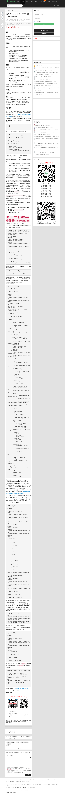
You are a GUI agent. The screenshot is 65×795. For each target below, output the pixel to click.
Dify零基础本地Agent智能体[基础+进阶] (44, 81)
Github (26, 780)
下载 (49, 2)
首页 (7, 10)
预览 (12, 755)
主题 (18, 2)
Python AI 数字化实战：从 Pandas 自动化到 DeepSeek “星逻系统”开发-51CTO (47, 153)
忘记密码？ (52, 25)
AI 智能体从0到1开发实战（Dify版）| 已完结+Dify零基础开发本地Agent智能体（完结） (47, 69)
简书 (15, 711)
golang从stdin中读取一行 (41, 125)
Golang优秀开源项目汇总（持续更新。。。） (45, 129)
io (18, 742)
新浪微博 (32, 780)
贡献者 (16, 780)
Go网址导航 (42, 1)
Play (37, 780)
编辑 (7, 755)
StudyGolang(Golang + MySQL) (19, 787)
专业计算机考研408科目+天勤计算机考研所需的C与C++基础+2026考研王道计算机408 (47, 73)
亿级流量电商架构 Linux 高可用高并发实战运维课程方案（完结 (47, 93)
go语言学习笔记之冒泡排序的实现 (42, 127)
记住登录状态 (37, 21)
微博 (12, 726)
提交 (28, 774)
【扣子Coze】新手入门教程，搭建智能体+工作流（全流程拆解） (47, 144)
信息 (8, 744)
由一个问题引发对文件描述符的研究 (11, 737)
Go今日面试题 (38, 38)
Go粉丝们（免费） (51, 223)
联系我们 (48, 780)
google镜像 (38, 65)
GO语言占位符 (28, 736)
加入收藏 (8, 726)
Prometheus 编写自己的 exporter (43, 132)
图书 (36, 2)
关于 (7, 780)
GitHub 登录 (44, 30)
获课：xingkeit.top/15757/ (41, 76)
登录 (58, 5)
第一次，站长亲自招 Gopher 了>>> (15, 27)
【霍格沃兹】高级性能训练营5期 (42, 85)
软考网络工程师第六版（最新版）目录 (43, 79)
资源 (32, 2)
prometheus (10, 742)
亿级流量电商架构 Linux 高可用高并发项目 (44, 83)
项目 (27, 2)
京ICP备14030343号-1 (11, 792)
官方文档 (55, 2)
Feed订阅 (12, 781)
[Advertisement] (44, 50)
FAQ (12, 780)
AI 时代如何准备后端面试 (41, 134)
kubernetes (24, 742)
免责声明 (42, 780)
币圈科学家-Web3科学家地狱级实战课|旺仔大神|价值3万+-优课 (47, 140)
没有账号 (27, 752)
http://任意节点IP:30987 (22, 688)
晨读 (21, 780)
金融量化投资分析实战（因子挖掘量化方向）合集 (45, 136)
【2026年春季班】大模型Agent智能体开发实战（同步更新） (47, 148)
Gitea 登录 (44, 33)
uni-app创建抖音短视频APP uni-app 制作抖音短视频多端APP (47, 89)
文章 (23, 2)
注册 (54, 5)
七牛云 (33, 787)
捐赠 (54, 780)
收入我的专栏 (11, 732)
